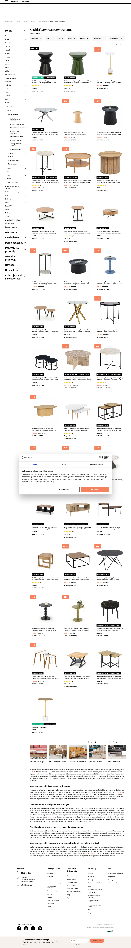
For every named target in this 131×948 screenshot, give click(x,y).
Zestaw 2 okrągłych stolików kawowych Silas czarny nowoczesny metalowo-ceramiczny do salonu (45, 379)
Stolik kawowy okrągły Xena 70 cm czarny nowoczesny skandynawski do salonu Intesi (77, 283)
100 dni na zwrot (11, 2)
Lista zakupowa (116, 7)
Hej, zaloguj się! (105, 9)
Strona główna (9, 21)
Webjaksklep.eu (110, 925)
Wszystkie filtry (116, 38)
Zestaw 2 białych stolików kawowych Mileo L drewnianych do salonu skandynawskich (77, 429)
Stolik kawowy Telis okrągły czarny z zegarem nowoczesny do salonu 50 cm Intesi (110, 629)
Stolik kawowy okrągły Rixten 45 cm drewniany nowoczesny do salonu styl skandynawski (75, 133)
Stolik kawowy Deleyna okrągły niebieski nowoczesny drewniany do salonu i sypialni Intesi (109, 283)
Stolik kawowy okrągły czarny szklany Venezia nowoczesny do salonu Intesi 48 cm (110, 330)
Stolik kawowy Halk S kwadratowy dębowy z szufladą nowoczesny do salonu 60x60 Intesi (45, 578)
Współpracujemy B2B (71, 2)
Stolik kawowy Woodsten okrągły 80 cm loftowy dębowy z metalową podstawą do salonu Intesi (109, 232)
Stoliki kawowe (43, 21)
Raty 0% (53, 2)
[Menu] (12, 17)
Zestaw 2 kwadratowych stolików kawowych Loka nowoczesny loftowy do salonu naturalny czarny (110, 677)
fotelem (92, 853)
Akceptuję (95, 489)
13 (120, 742)
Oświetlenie (115, 15)
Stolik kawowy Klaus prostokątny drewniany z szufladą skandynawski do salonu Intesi (77, 528)
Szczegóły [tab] (65, 464)
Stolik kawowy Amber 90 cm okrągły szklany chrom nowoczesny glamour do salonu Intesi (45, 133)
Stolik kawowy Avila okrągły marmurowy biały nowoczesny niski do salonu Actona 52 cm (110, 378)
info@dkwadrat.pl (26, 885)
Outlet (21, 18)
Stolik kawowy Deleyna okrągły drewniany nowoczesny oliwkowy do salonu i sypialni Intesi (76, 629)
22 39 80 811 (122, 2)
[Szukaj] (85, 9)
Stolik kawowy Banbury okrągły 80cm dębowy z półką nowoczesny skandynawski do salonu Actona (77, 181)
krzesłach (118, 792)
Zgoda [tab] (34, 464)
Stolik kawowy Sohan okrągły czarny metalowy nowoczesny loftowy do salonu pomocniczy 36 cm (44, 82)
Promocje (30, 18)
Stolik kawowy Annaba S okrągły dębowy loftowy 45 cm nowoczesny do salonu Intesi (77, 232)
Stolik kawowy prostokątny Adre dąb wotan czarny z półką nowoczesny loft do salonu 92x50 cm (44, 528)
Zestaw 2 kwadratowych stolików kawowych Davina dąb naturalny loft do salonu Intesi (109, 429)
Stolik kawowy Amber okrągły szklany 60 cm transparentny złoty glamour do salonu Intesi (77, 330)
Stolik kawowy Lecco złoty (39, 727)
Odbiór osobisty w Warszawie (33, 2)
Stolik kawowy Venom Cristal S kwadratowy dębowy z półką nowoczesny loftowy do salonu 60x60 (77, 677)
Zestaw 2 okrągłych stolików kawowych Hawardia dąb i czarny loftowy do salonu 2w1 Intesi (45, 331)
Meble (21, 15)
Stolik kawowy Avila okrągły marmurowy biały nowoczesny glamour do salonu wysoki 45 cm (45, 181)
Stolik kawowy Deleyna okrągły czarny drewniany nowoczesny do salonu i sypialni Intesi (44, 629)
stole (31, 794)
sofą (85, 853)
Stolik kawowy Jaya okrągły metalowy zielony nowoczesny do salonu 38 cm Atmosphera (77, 81)
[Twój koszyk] (122, 9)
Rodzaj (33, 21)
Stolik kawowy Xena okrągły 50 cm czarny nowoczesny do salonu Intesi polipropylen (109, 133)
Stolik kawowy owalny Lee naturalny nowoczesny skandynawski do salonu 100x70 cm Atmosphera (45, 429)
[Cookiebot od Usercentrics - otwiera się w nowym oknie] (100, 457)
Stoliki (25, 21)
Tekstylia (103, 15)
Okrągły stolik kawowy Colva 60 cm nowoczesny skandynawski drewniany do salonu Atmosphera (109, 181)
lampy (50, 817)
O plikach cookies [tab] (96, 464)
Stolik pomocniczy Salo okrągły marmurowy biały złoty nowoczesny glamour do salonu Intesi (109, 82)
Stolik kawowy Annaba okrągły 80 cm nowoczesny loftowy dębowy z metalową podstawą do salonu (44, 232)
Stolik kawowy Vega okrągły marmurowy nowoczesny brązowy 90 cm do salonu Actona (77, 378)
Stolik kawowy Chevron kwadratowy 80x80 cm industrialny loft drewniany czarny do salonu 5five (77, 579)
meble (31, 772)
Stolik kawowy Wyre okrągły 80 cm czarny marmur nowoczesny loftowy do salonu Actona (109, 579)
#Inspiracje (42, 18)
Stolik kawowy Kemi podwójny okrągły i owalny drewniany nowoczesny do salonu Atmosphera (109, 528)
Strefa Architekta (92, 2)
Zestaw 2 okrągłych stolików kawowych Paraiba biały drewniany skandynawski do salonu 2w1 (44, 677)
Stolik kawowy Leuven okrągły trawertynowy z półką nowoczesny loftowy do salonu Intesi (45, 283)
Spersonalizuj (65, 489)
